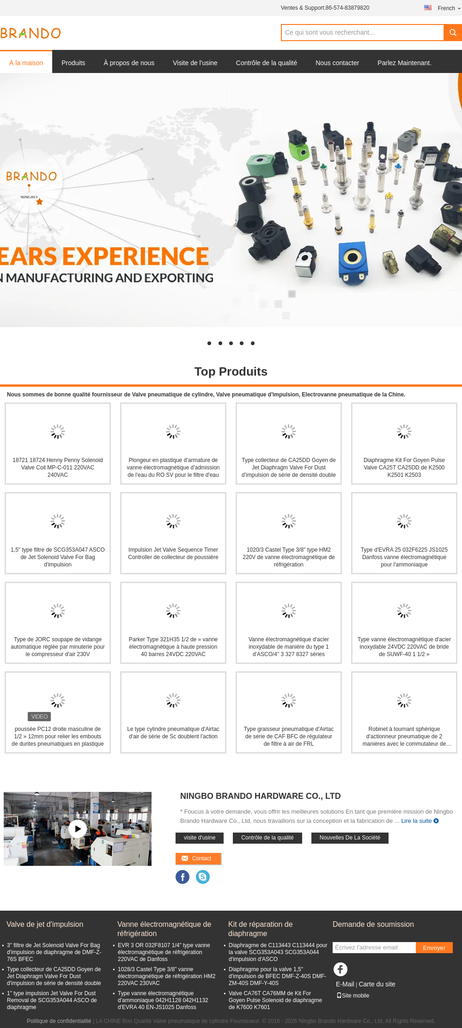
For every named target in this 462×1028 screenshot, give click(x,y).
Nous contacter (337, 63)
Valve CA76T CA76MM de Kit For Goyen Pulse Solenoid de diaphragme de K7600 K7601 (275, 1000)
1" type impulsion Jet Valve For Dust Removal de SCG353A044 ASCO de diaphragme (52, 1000)
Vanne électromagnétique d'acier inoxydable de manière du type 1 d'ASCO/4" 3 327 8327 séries (289, 646)
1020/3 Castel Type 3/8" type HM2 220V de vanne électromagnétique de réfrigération (288, 557)
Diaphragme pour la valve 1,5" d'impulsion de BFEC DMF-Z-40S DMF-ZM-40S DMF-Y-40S (277, 976)
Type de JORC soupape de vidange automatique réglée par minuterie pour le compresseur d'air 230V (57, 646)
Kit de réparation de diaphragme (260, 928)
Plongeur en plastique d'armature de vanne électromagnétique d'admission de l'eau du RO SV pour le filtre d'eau (173, 467)
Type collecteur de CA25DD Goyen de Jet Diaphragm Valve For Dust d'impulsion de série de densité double (289, 467)
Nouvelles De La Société (350, 837)
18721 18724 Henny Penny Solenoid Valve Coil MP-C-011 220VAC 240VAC (57, 467)
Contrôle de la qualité (266, 63)
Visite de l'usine (195, 63)
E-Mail (345, 984)
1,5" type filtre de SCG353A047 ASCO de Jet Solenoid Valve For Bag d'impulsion (58, 557)
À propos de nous (129, 63)
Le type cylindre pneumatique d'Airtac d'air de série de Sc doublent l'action (173, 733)
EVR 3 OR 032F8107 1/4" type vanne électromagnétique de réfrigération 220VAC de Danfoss (164, 952)
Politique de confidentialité (59, 1021)
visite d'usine (199, 837)
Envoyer (434, 947)
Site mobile (352, 995)
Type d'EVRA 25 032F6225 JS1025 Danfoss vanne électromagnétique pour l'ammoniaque (404, 557)
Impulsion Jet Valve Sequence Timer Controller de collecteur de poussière (173, 553)
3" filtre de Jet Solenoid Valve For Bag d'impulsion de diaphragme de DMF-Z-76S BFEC (54, 952)
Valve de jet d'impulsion (44, 924)
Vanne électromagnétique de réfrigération (164, 928)
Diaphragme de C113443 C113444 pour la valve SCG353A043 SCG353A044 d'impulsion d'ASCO (278, 952)
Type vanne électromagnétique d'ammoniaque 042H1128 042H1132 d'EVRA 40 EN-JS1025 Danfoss (163, 1000)
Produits (73, 63)
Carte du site (377, 984)
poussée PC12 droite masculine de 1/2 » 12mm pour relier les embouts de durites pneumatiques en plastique (57, 736)
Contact (201, 858)
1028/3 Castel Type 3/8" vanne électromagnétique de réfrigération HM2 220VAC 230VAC (166, 976)
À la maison (26, 63)
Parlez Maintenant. (404, 63)
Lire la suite (416, 820)
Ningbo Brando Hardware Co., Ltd (260, 796)
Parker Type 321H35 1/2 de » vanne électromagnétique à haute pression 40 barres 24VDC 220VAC (173, 646)
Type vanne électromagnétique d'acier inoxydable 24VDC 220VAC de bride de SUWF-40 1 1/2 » (404, 646)
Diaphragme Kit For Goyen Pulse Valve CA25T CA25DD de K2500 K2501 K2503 (404, 467)
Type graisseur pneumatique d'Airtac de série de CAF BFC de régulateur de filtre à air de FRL (289, 736)
